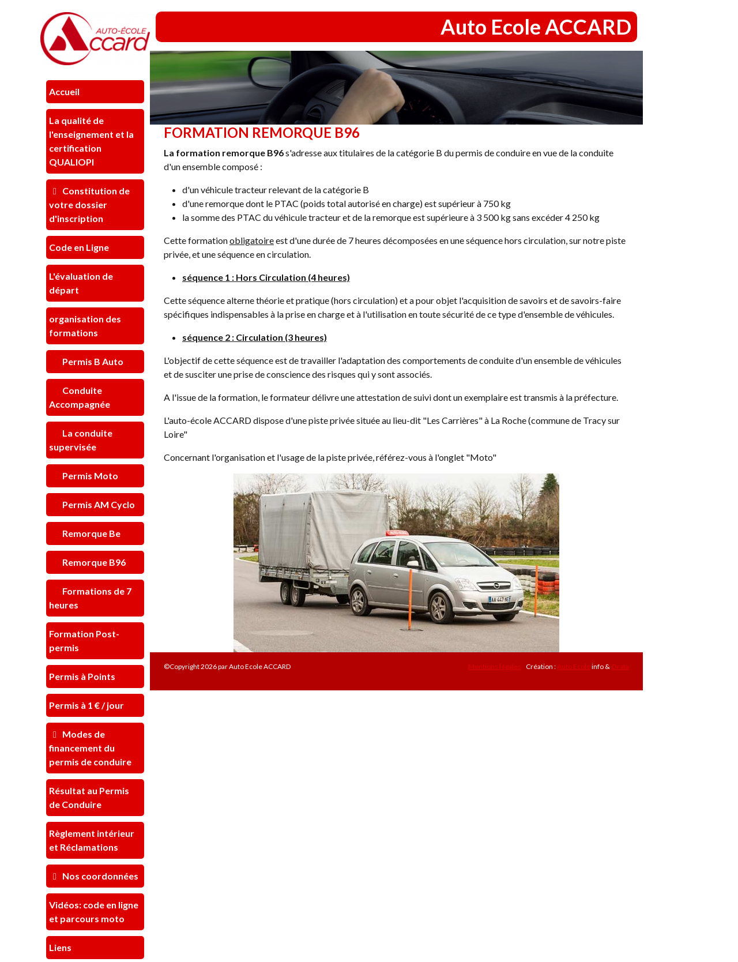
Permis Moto (89, 475)
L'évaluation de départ (81, 282)
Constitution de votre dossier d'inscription (89, 204)
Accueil (64, 91)
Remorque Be (91, 533)
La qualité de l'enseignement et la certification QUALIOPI (91, 141)
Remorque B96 (93, 562)
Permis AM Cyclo (98, 504)
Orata (620, 666)
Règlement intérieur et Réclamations (91, 840)
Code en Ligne (79, 247)
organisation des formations (85, 325)
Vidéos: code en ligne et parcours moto (93, 911)
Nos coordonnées (93, 875)
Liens (60, 947)
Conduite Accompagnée (79, 397)
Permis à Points (82, 676)
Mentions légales (494, 666)
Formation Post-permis (84, 640)
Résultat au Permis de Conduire (89, 797)
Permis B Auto (92, 361)
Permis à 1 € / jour (86, 705)
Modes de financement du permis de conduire (90, 747)
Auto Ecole (573, 666)
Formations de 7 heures (90, 597)
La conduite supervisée (80, 439)
